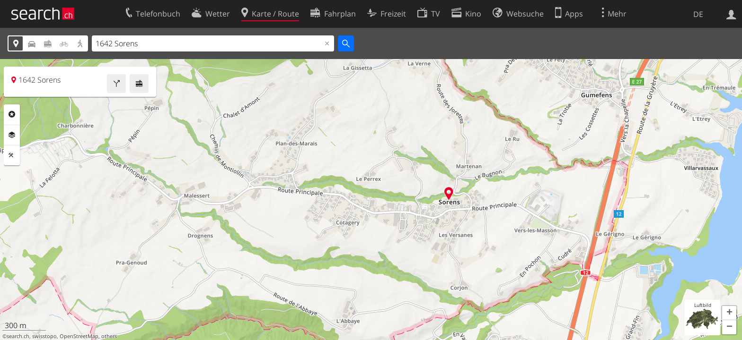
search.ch (18, 336)
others (109, 336)
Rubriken (12, 114)
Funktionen (12, 155)
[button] (729, 313)
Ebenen (12, 135)
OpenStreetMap (79, 336)
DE (698, 14)
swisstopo (44, 336)
